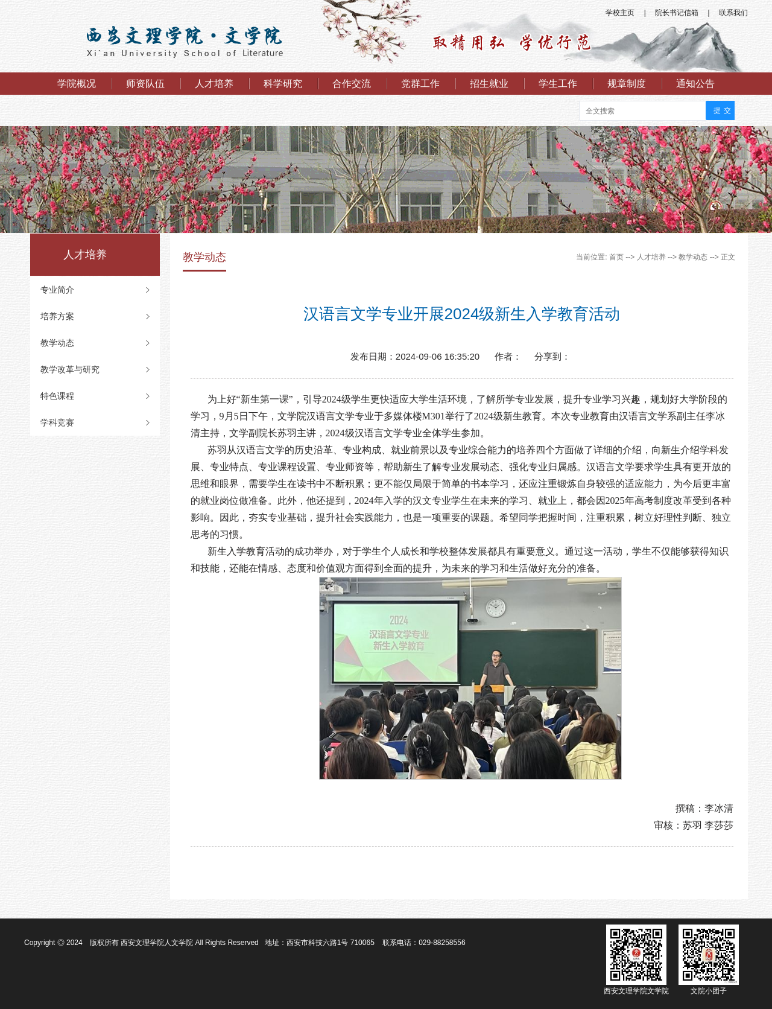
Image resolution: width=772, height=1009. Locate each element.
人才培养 (214, 83)
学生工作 (558, 83)
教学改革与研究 (70, 369)
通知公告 (695, 83)
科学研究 (283, 83)
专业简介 (57, 289)
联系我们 (733, 12)
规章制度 (626, 83)
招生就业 (489, 83)
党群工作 (420, 83)
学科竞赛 (57, 422)
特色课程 (57, 396)
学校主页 (620, 12)
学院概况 (76, 83)
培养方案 (57, 316)
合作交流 (351, 83)
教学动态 (57, 343)
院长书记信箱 (676, 12)
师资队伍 (145, 83)
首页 (616, 257)
